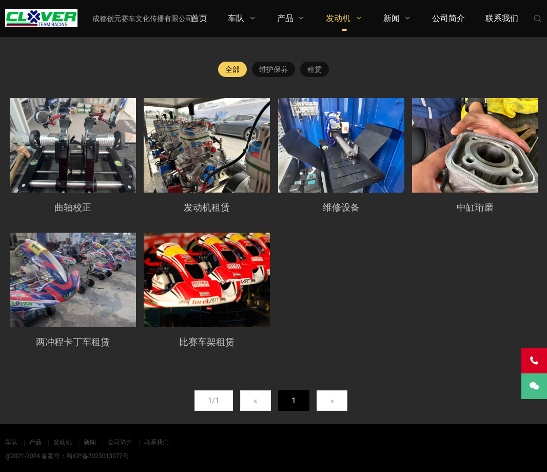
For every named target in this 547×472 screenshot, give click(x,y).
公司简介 (448, 18)
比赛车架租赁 (207, 341)
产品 (285, 18)
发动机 (338, 18)
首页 (199, 18)
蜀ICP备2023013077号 (97, 456)
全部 (232, 69)
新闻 (391, 18)
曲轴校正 (72, 207)
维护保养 (273, 69)
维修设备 (341, 207)
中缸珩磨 (475, 207)
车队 (236, 18)
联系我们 (501, 18)
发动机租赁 (207, 207)
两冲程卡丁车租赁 (73, 341)
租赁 (314, 69)
